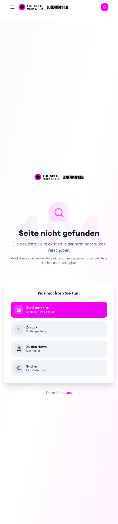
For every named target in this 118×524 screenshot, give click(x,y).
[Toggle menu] (12, 7)
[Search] (104, 7)
